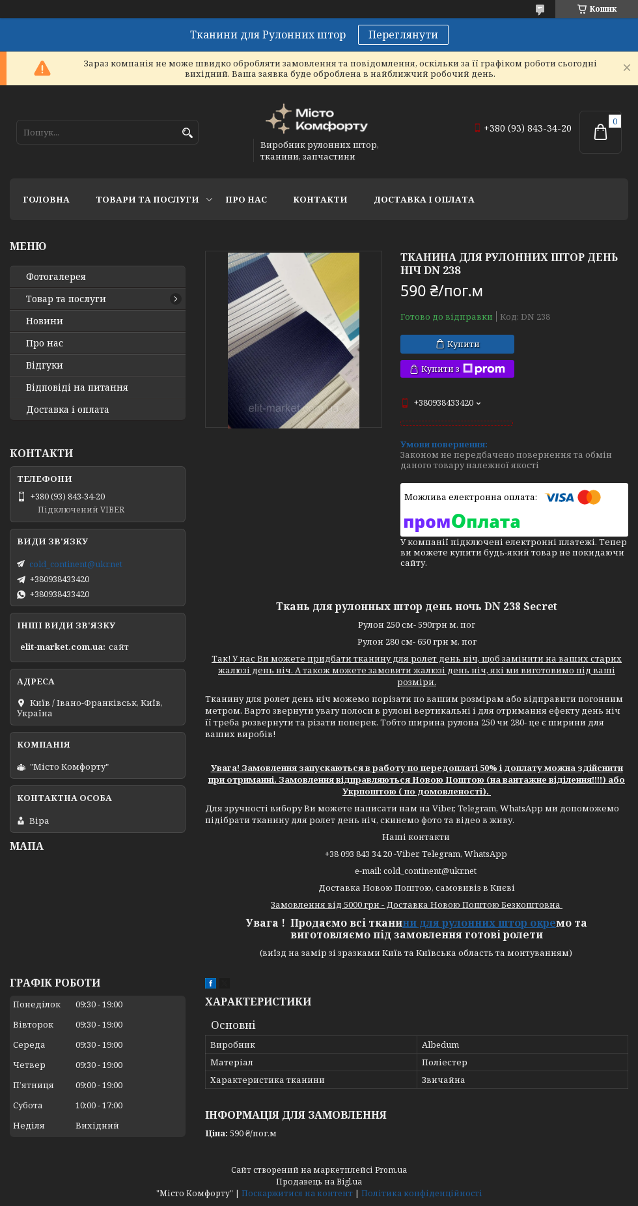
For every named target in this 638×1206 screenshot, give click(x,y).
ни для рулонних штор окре (479, 923)
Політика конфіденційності (421, 1193)
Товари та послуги (147, 199)
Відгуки (44, 365)
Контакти (320, 199)
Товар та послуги (66, 299)
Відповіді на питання (77, 387)
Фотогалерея (56, 277)
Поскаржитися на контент (297, 1193)
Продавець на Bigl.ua (319, 1181)
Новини (44, 321)
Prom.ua (391, 1169)
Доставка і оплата (424, 199)
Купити (463, 344)
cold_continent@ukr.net (75, 564)
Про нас (246, 199)
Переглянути (403, 34)
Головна (46, 199)
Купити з (463, 369)
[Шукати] (187, 133)
